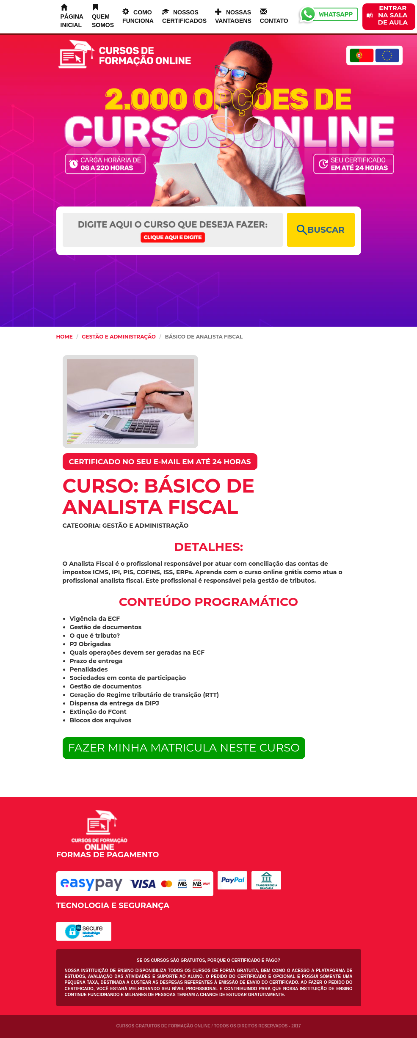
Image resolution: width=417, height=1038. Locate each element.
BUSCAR (321, 230)
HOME (64, 336)
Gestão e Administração (119, 336)
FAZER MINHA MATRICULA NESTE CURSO (184, 747)
